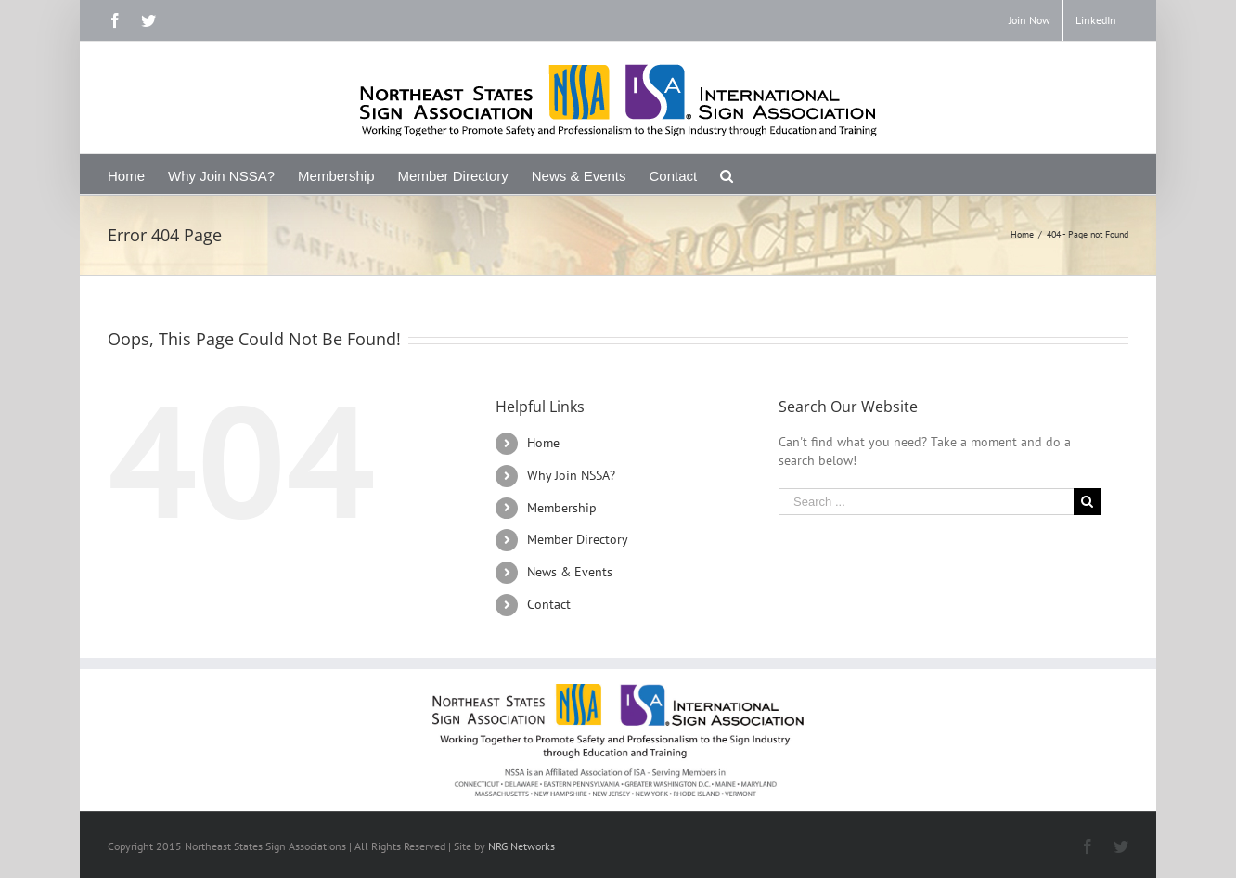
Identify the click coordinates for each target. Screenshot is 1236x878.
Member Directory (577, 539)
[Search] (727, 174)
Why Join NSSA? (571, 475)
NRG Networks (521, 846)
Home (543, 442)
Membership (562, 507)
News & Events (569, 571)
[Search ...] (926, 501)
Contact (549, 604)
